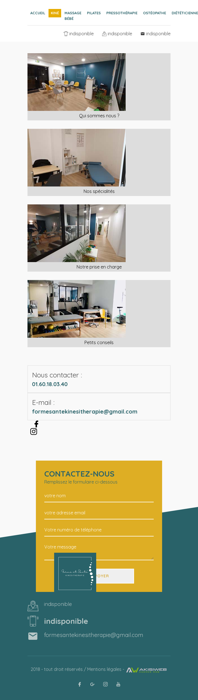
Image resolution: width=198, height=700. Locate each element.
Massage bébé (73, 16)
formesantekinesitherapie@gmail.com (84, 411)
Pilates (94, 13)
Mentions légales (104, 669)
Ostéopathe (154, 13)
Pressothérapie (121, 13)
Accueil (37, 13)
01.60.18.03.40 (50, 384)
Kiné (55, 13)
